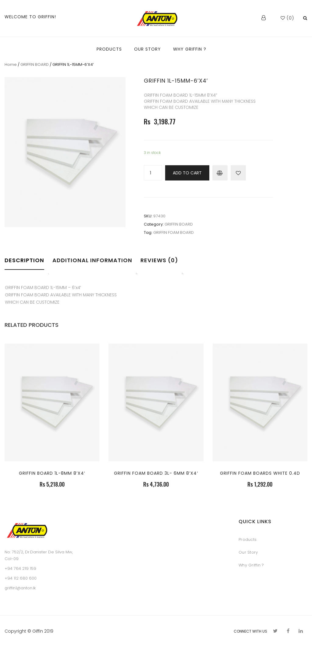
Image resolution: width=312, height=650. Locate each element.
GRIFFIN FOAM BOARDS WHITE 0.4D (260, 473)
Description (24, 260)
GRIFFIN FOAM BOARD (173, 232)
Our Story (248, 552)
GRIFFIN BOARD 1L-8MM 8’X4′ (52, 473)
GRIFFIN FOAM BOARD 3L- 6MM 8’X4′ (156, 473)
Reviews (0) (159, 260)
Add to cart (187, 173)
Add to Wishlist (238, 172)
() (287, 18)
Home (11, 64)
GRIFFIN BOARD (34, 64)
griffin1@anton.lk (20, 588)
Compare (220, 172)
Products (248, 539)
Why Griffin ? (251, 565)
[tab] (26, 264)
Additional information (92, 260)
